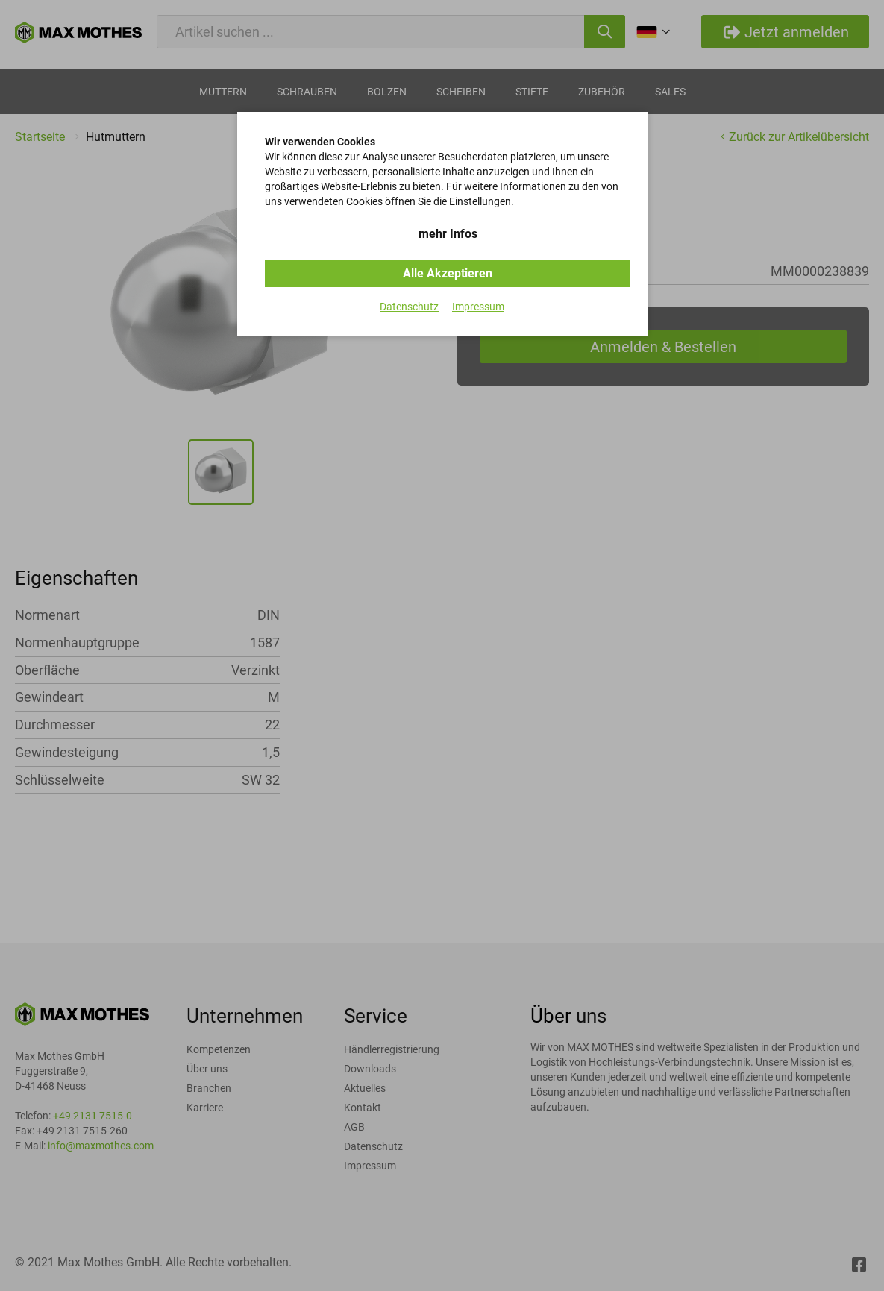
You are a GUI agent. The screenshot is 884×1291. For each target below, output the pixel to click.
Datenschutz (409, 306)
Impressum (478, 306)
